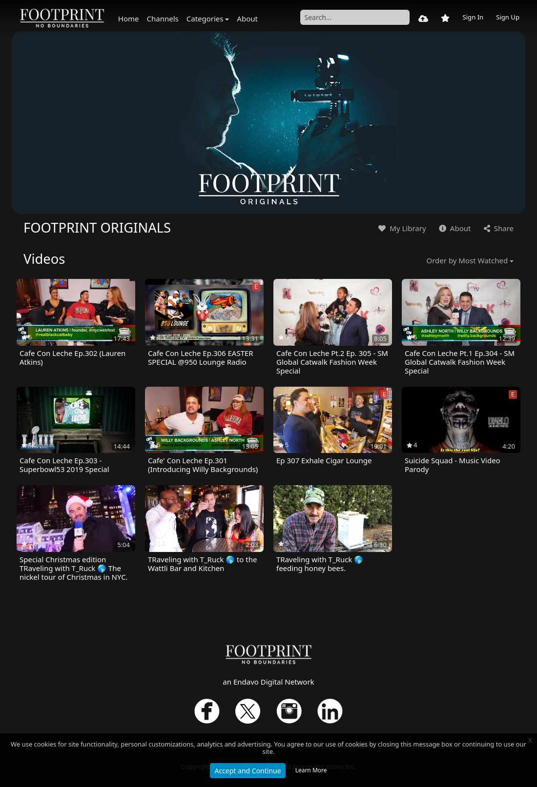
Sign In (472, 17)
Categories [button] (205, 18)
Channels (163, 18)
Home (128, 18)
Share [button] (498, 228)
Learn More (311, 770)
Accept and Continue (247, 770)
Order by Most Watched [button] (467, 260)
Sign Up (507, 17)
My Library (401, 228)
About (247, 18)
